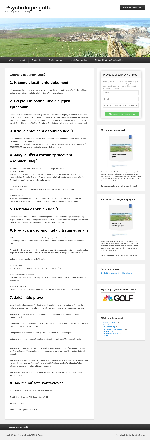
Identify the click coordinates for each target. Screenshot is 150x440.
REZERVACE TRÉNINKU (132, 7)
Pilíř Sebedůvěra (108, 331)
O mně (22, 60)
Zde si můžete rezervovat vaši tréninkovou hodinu (116, 273)
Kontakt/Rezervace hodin (79, 60)
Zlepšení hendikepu (56, 60)
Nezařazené (107, 324)
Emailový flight (37, 60)
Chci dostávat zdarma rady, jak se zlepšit (122, 114)
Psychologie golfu (28, 8)
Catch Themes (139, 435)
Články (11, 60)
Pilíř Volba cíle (107, 336)
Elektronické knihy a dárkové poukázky (109, 60)
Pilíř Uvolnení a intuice (110, 333)
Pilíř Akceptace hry (109, 327)
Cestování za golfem (109, 322)
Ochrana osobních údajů (28, 74)
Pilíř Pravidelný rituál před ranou (113, 329)
